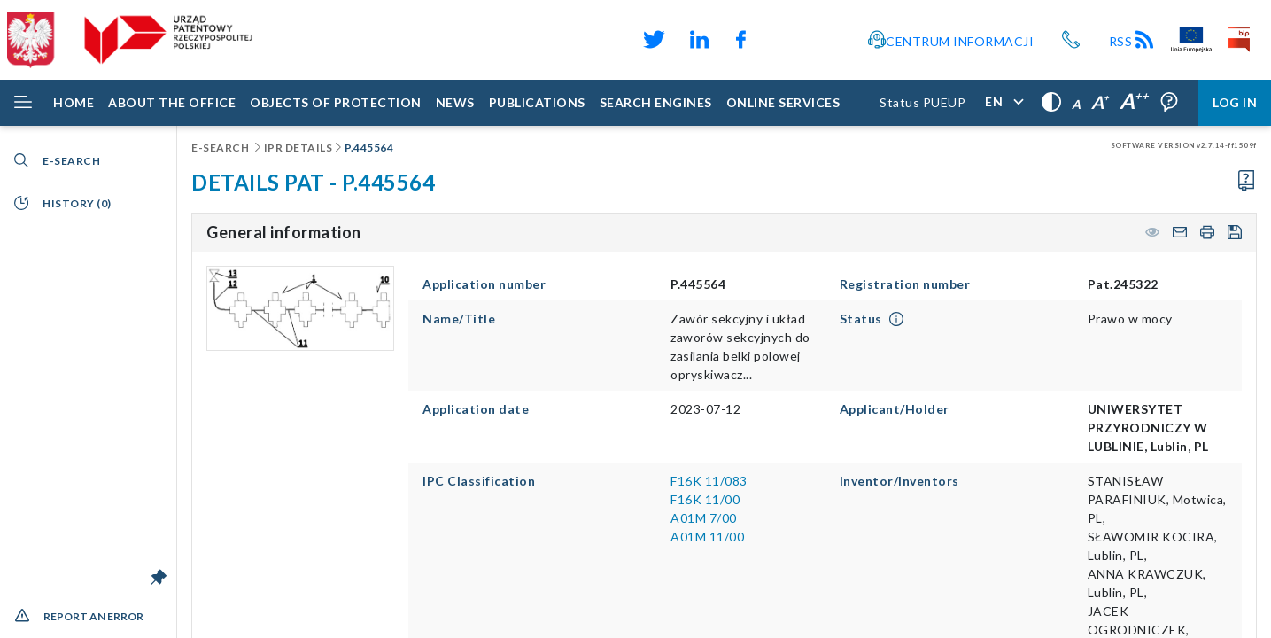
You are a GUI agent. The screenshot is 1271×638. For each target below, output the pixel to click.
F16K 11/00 (705, 499)
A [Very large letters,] (1134, 100)
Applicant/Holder (894, 408)
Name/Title (458, 318)
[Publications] (537, 103)
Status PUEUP (922, 102)
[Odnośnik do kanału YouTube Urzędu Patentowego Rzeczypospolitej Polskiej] (783, 40)
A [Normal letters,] (1076, 104)
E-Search (221, 147)
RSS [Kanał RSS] (1133, 41)
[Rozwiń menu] (23, 103)
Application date (475, 408)
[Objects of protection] (336, 103)
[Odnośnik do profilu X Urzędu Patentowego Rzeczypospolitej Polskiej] (652, 39)
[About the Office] (172, 103)
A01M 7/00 (703, 517)
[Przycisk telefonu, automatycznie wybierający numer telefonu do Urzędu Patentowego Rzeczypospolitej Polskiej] (1071, 39)
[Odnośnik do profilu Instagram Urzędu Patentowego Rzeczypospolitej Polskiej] (811, 40)
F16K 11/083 (709, 480)
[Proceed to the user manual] (1246, 181)
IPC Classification (478, 480)
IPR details (298, 147)
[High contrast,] (1051, 103)
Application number (484, 284)
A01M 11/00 (707, 536)
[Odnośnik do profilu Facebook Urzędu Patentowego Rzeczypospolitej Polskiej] (745, 39)
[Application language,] (1003, 103)
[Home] (73, 103)
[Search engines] (656, 103)
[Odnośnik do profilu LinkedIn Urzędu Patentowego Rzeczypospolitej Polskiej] (699, 39)
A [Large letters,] (1100, 102)
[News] (455, 103)
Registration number (905, 284)
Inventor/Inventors (899, 480)
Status (861, 318)
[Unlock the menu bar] (158, 577)
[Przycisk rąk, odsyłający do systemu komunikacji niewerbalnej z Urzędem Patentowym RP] (839, 40)
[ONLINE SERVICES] (783, 103)
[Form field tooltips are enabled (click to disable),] (1169, 103)
